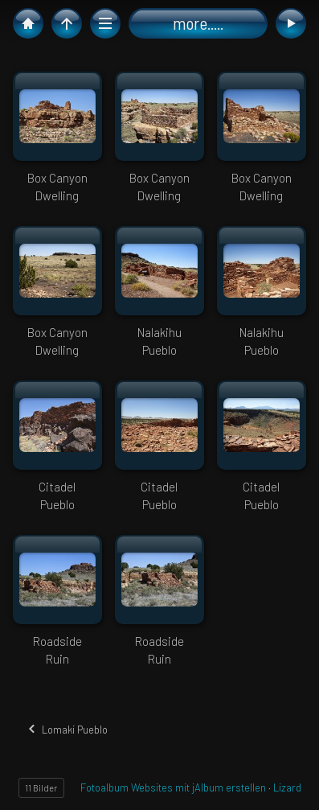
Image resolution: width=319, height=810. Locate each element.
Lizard (287, 787)
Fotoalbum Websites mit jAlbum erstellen (173, 787)
